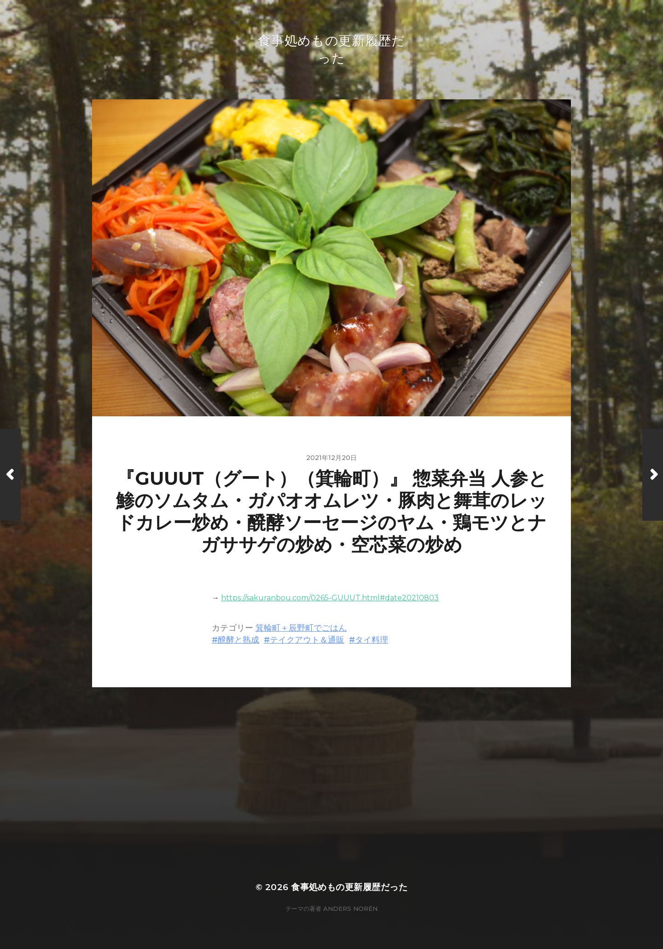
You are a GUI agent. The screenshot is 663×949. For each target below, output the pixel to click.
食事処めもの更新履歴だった (349, 887)
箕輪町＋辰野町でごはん (301, 628)
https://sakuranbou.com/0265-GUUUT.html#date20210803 (330, 597)
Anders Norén (350, 908)
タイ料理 (371, 639)
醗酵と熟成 (238, 639)
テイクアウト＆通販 (307, 639)
